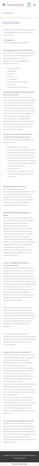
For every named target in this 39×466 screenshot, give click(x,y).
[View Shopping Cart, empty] (29, 5)
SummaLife (15, 5)
